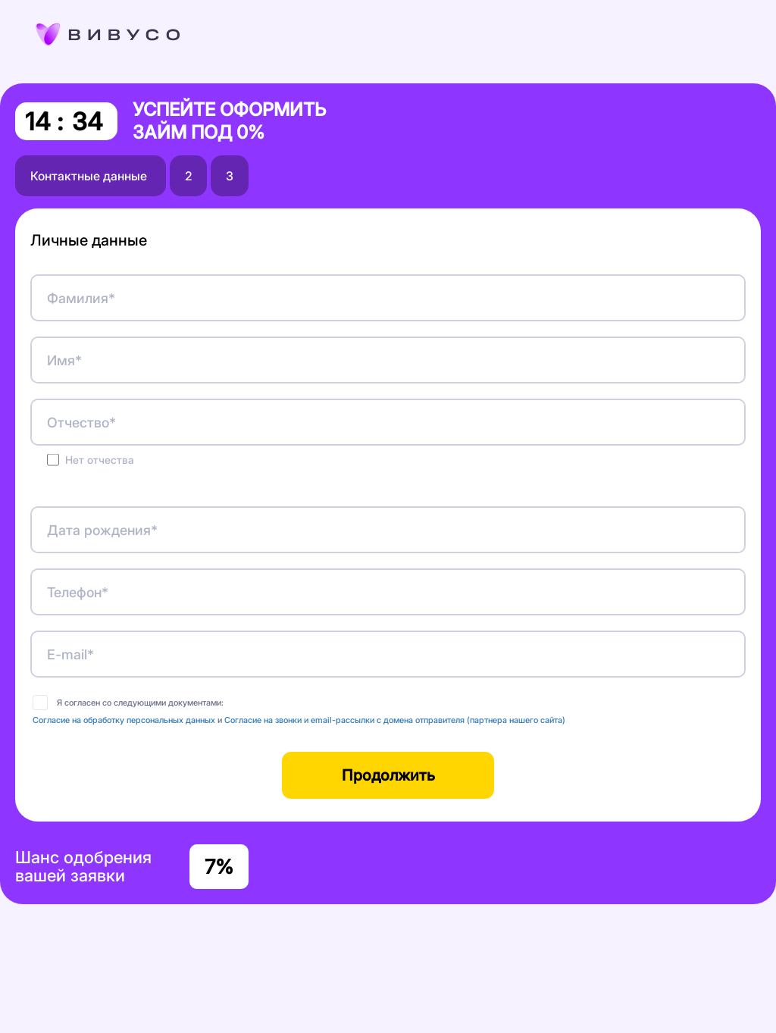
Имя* (64, 360)
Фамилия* (81, 298)
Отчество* (81, 422)
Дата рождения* (102, 530)
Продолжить (388, 775)
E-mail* (70, 654)
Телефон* (77, 592)
